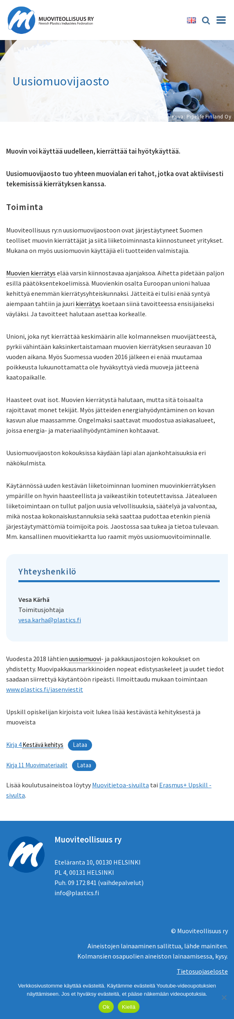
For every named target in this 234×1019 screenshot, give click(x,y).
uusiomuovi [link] (85, 659)
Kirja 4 (34, 745)
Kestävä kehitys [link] (42, 745)
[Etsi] (206, 20)
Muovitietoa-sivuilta (120, 785)
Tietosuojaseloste (202, 971)
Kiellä (128, 1007)
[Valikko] (221, 20)
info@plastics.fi (76, 893)
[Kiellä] (224, 997)
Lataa (80, 745)
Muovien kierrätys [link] (31, 273)
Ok (106, 1007)
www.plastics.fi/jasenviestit (44, 689)
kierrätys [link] (88, 303)
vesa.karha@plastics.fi (49, 620)
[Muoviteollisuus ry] (53, 20)
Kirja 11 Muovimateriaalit (37, 765)
